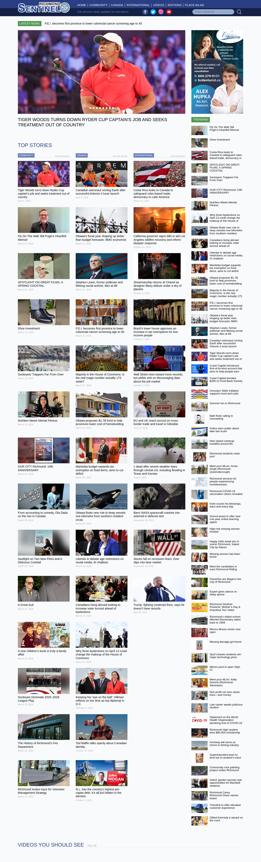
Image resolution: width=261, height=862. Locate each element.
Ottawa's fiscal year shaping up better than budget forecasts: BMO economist (223, 320)
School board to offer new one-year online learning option (225, 519)
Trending (200, 119)
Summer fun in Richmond (225, 403)
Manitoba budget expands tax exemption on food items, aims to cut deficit (225, 268)
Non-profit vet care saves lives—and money (225, 693)
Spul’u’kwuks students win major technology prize (225, 656)
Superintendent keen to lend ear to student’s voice (225, 756)
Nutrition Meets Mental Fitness (223, 204)
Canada (117, 5)
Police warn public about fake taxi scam (224, 430)
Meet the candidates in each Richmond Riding (223, 568)
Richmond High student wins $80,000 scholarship (225, 731)
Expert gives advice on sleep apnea (223, 593)
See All (91, 845)
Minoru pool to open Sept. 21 (225, 668)
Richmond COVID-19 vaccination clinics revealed (226, 493)
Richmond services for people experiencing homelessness (223, 481)
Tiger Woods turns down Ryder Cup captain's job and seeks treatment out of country (226, 357)
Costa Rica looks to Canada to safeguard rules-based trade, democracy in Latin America (226, 157)
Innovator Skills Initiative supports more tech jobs (224, 392)
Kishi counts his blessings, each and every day (225, 505)
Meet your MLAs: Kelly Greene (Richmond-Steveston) (223, 682)
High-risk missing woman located (225, 530)
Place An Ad (194, 5)
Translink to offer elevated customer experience (225, 806)
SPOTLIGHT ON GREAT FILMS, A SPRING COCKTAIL (224, 167)
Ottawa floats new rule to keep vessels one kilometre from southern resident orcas (226, 232)
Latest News (29, 23)
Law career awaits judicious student (226, 706)
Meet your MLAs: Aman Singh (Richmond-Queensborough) (224, 469)
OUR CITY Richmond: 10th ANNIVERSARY (226, 191)
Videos (158, 5)
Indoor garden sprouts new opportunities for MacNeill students (226, 782)
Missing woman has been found (225, 555)
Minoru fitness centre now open (225, 631)
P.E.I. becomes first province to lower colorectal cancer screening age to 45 (226, 305)
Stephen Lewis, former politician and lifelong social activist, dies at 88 (226, 330)
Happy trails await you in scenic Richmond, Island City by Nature (224, 544)
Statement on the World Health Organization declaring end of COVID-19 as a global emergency (226, 722)
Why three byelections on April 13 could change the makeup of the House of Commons (225, 219)
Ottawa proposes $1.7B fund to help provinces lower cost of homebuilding (226, 280)
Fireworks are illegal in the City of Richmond (225, 581)
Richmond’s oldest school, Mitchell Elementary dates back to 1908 (225, 619)
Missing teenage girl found (225, 641)
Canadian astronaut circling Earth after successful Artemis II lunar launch (226, 343)
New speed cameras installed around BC (222, 442)
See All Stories (62, 156)
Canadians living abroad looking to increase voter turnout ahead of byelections (224, 244)
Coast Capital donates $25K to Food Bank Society (226, 380)
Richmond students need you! (224, 455)
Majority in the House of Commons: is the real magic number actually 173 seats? (226, 295)
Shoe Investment (220, 139)
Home (82, 5)
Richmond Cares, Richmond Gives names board (224, 795)
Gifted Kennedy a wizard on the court (226, 819)
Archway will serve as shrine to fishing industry (224, 744)
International (138, 5)
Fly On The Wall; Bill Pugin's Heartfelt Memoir (224, 129)
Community (99, 5)
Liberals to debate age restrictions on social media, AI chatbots (226, 255)
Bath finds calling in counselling (221, 417)
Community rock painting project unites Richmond (224, 769)
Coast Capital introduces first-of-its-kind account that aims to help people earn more (226, 370)
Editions (174, 5)
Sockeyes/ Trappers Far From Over (224, 179)
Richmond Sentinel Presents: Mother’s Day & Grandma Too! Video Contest (225, 609)
